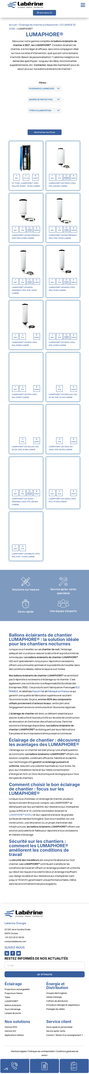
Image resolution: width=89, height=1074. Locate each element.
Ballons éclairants (13, 1005)
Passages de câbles (55, 1009)
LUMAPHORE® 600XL (20, 814)
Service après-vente (55, 1031)
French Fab (38, 691)
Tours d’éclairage (12, 1009)
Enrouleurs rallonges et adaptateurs (63, 1004)
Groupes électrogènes (56, 993)
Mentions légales (19, 1051)
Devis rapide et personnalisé (59, 1027)
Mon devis (46, 12)
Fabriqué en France (58, 691)
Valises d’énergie (54, 997)
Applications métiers (14, 1035)
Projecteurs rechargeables (17, 989)
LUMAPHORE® (11, 1001)
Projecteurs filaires (13, 993)
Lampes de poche (13, 1013)
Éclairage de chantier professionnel (38, 24)
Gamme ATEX (11, 1027)
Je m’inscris (44, 974)
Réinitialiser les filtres (44, 132)
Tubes (7, 997)
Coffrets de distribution (57, 1001)
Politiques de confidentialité (41, 1051)
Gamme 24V (10, 1031)
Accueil (13, 24)
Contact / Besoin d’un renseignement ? (64, 1035)
